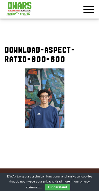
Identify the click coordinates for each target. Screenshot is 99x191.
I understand (57, 187)
